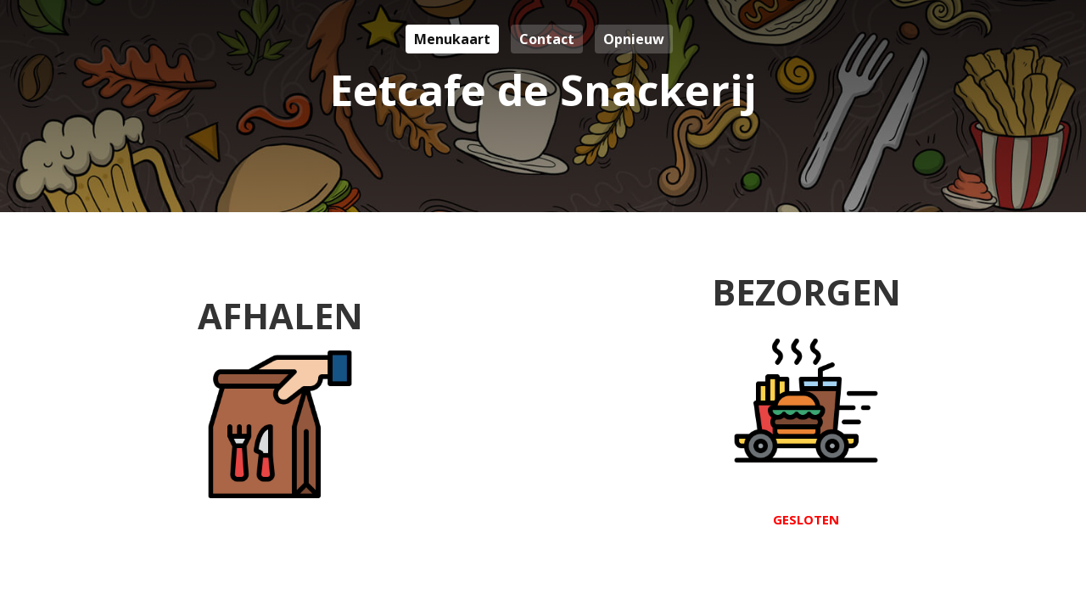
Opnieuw (633, 39)
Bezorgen (806, 398)
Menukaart (452, 39)
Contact (546, 39)
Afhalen (280, 396)
